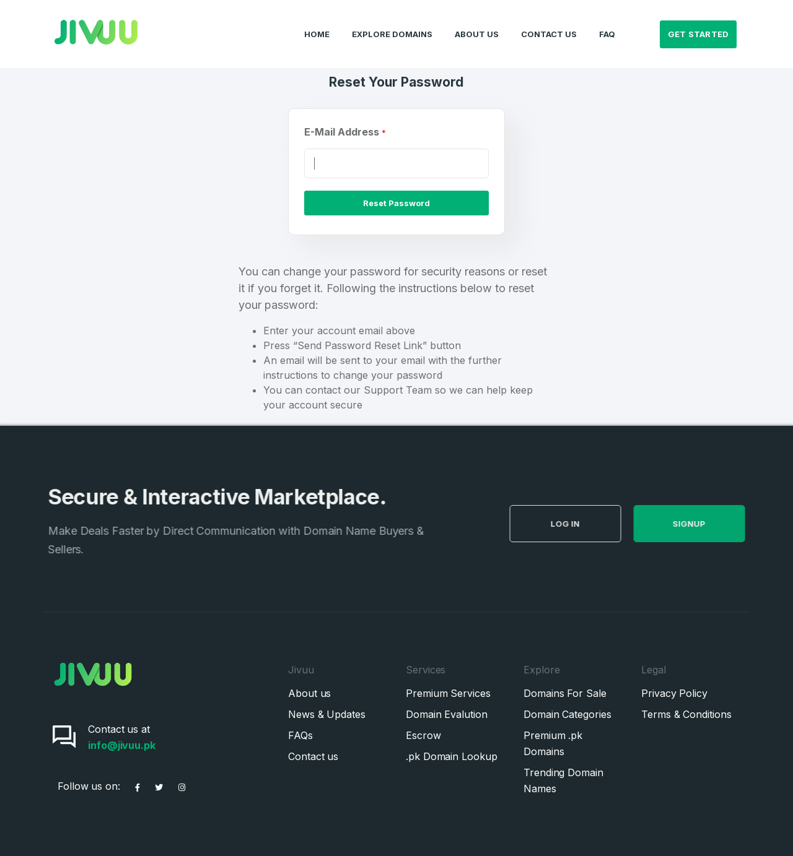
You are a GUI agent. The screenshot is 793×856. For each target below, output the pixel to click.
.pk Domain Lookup (451, 756)
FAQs (300, 735)
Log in (584, 524)
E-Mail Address (345, 132)
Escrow (423, 735)
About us (309, 693)
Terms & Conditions (686, 714)
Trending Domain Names (563, 780)
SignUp (708, 524)
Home (317, 22)
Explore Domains (392, 22)
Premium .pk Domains (553, 743)
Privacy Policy (674, 693)
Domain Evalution (447, 714)
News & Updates (327, 714)
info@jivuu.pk (122, 745)
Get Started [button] (698, 22)
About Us (477, 22)
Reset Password (396, 203)
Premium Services (448, 693)
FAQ (607, 22)
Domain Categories (567, 714)
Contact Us (549, 22)
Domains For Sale (565, 693)
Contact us (313, 756)
